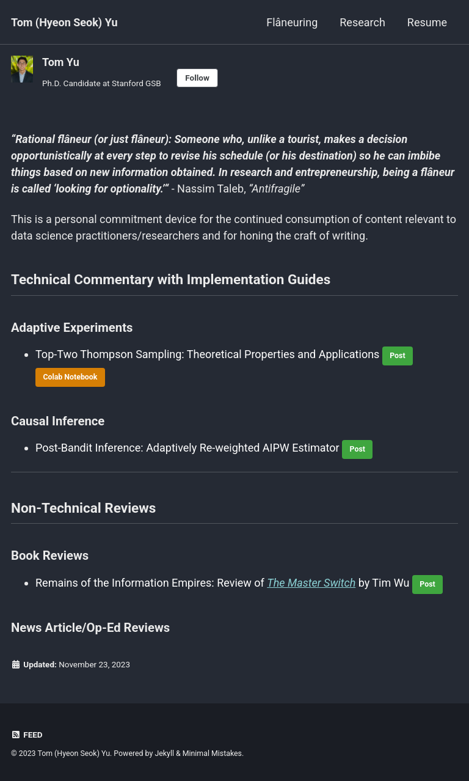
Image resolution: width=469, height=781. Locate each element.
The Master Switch (311, 582)
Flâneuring (292, 22)
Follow (197, 77)
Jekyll (164, 753)
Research (362, 22)
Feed (27, 734)
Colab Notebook (70, 377)
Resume (427, 22)
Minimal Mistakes (212, 753)
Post (397, 355)
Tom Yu (60, 62)
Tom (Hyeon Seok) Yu (64, 22)
